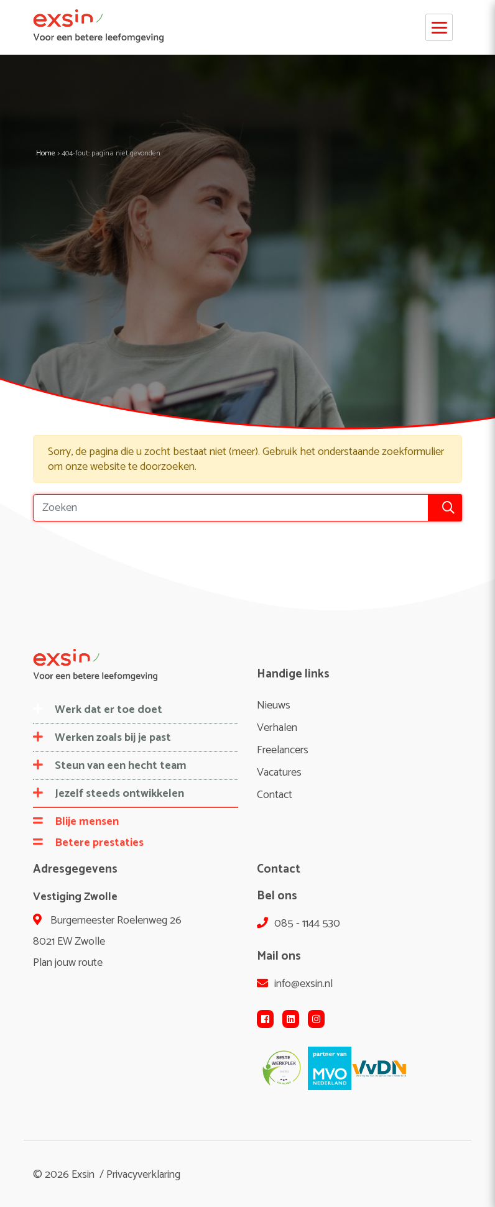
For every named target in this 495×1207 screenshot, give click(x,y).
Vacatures (279, 772)
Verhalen (277, 727)
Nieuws (273, 705)
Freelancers (282, 750)
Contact (274, 795)
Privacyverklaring (143, 1174)
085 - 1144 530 (298, 923)
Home (45, 153)
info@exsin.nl (295, 984)
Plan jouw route (68, 962)
